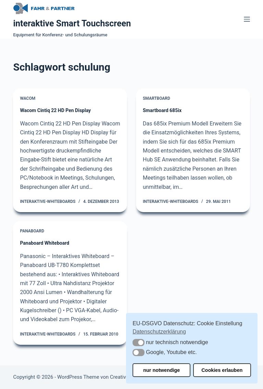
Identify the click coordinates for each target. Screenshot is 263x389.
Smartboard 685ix (162, 110)
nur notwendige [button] (161, 370)
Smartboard (156, 98)
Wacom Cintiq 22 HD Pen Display (55, 110)
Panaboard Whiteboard (44, 243)
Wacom (27, 98)
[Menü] (247, 19)
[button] (139, 342)
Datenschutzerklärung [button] (159, 332)
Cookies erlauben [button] (221, 370)
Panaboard (32, 231)
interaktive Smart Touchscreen (72, 23)
